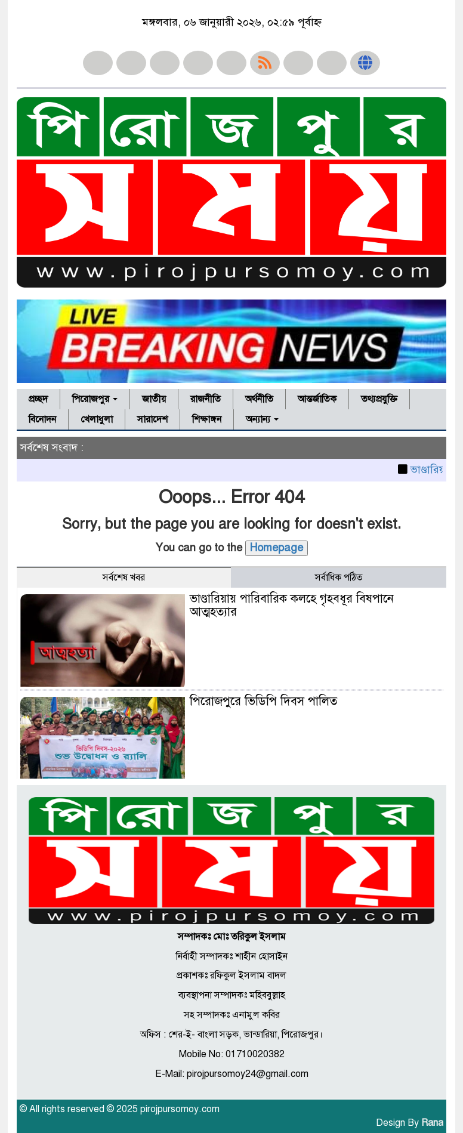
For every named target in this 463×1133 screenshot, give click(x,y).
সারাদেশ (152, 419)
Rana (432, 1123)
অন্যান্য (262, 419)
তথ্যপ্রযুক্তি (379, 399)
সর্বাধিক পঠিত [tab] (339, 578)
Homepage (276, 547)
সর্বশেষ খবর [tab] (124, 578)
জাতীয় (154, 399)
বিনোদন (42, 419)
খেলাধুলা (97, 419)
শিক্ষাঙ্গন (206, 419)
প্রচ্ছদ (38, 399)
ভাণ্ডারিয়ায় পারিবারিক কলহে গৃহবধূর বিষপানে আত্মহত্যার (292, 605)
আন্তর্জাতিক (317, 399)
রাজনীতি (205, 399)
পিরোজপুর (95, 399)
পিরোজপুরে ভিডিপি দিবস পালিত (263, 701)
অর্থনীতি (259, 399)
